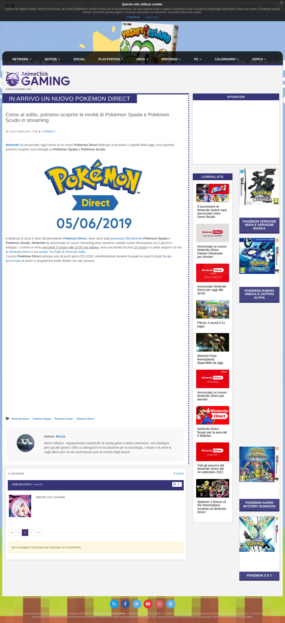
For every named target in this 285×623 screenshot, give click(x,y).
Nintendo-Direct (21, 418)
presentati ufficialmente (126, 238)
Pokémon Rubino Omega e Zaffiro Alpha (259, 294)
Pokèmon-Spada (42, 418)
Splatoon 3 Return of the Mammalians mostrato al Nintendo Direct (211, 507)
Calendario (227, 59)
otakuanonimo (21, 484)
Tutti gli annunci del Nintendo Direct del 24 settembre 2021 (210, 469)
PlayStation (111, 59)
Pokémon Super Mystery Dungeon (259, 504)
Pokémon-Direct (85, 418)
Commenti (48, 131)
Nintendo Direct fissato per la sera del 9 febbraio (212, 432)
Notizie (52, 59)
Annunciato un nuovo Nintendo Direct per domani (212, 396)
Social (79, 59)
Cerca (259, 59)
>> (38, 532)
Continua (133, 17)
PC (198, 59)
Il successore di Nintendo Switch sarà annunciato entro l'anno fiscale (212, 212)
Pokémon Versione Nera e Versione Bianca (259, 225)
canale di (62, 252)
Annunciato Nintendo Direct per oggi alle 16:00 (211, 290)
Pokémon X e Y (259, 575)
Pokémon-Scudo (64, 418)
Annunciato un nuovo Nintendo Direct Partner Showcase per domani (212, 251)
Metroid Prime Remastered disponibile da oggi (210, 359)
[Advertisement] (189, 80)
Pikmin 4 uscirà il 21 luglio (211, 324)
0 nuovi (179, 473)
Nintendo (171, 59)
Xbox (142, 59)
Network (21, 59)
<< (11, 532)
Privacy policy (245, 616)
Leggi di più (152, 17)
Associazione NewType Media (109, 613)
